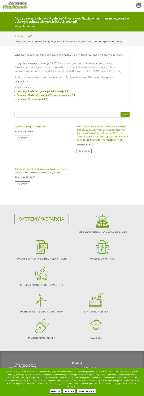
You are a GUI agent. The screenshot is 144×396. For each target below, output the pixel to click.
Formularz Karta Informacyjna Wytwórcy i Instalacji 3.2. (46, 95)
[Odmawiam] (140, 382)
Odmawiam (69, 391)
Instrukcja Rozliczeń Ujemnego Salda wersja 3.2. (43, 91)
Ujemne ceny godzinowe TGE (30, 126)
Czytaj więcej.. (22, 138)
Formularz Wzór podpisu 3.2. (32, 99)
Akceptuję (55, 391)
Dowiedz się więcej (86, 391)
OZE (33, 26)
